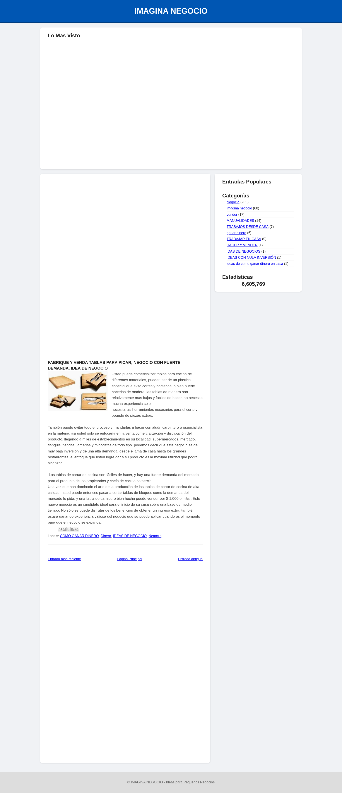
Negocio (155, 536)
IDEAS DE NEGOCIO (130, 536)
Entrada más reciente (64, 559)
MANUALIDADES (240, 221)
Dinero (106, 536)
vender (232, 214)
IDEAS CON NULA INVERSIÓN (251, 257)
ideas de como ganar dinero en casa (255, 263)
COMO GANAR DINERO (79, 536)
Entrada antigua (190, 559)
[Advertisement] (171, 134)
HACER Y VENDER (242, 245)
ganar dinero (236, 233)
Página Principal (129, 559)
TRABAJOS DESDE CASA (247, 227)
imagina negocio (239, 208)
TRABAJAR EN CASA (244, 239)
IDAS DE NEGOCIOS (243, 251)
